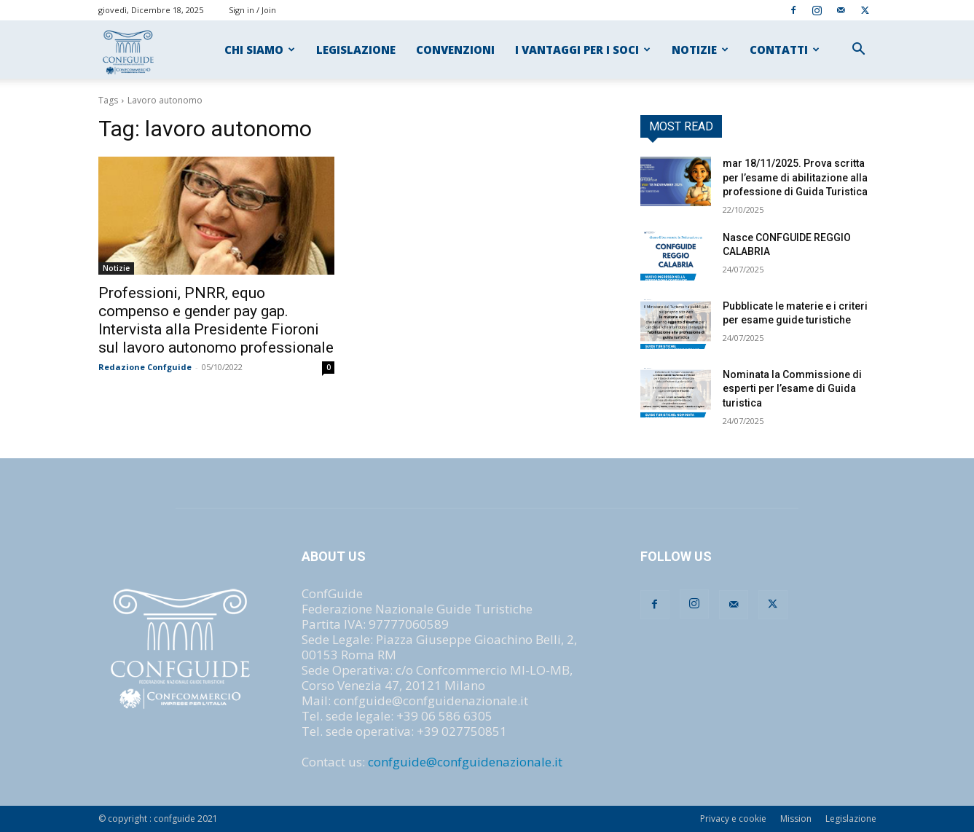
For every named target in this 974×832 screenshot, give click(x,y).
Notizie (116, 268)
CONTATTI (785, 49)
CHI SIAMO (259, 49)
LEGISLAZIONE (356, 49)
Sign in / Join (252, 9)
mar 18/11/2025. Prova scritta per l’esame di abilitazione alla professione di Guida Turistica (795, 177)
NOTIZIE (700, 49)
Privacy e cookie (733, 818)
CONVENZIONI (455, 49)
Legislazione (850, 818)
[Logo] (129, 49)
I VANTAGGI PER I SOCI (583, 49)
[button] (858, 50)
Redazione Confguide (145, 366)
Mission (796, 818)
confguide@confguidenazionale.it (465, 761)
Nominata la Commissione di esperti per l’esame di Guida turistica (792, 389)
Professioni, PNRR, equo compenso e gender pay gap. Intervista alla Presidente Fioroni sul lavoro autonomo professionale (216, 320)
